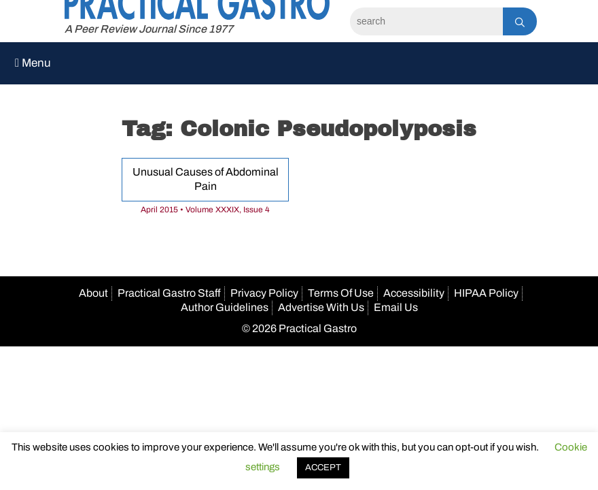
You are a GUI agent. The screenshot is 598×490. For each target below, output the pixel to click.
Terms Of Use (341, 293)
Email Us (396, 307)
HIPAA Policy (486, 293)
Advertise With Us (321, 307)
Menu (33, 62)
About (93, 293)
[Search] (426, 21)
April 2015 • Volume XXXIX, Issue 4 (205, 209)
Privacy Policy (264, 293)
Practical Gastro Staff (169, 293)
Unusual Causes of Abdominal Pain (206, 179)
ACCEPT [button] (323, 467)
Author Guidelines (224, 307)
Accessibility (413, 293)
